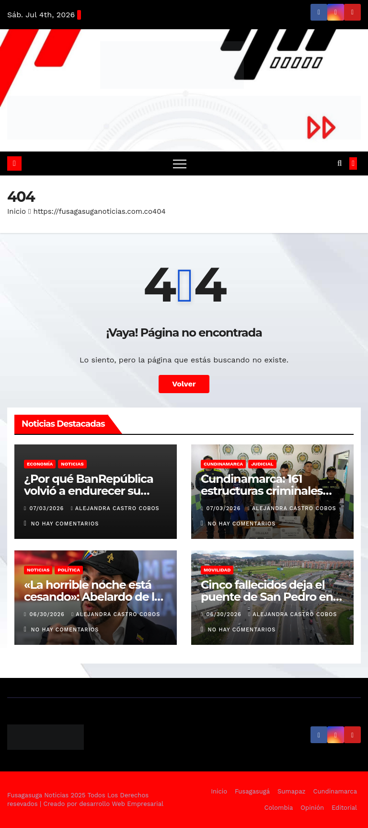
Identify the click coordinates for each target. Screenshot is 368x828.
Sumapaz (291, 791)
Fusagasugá (252, 791)
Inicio (16, 211)
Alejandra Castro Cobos (115, 508)
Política (69, 569)
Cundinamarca (223, 463)
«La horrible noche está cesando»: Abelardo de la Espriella (92, 597)
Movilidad (217, 569)
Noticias (72, 463)
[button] (339, 163)
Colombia (278, 807)
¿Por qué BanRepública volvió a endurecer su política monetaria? (88, 491)
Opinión (312, 807)
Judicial (262, 463)
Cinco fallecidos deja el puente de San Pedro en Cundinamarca (267, 597)
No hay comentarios (65, 524)
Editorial (344, 807)
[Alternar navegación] (180, 163)
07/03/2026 (48, 508)
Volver (184, 383)
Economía (40, 463)
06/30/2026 (48, 614)
